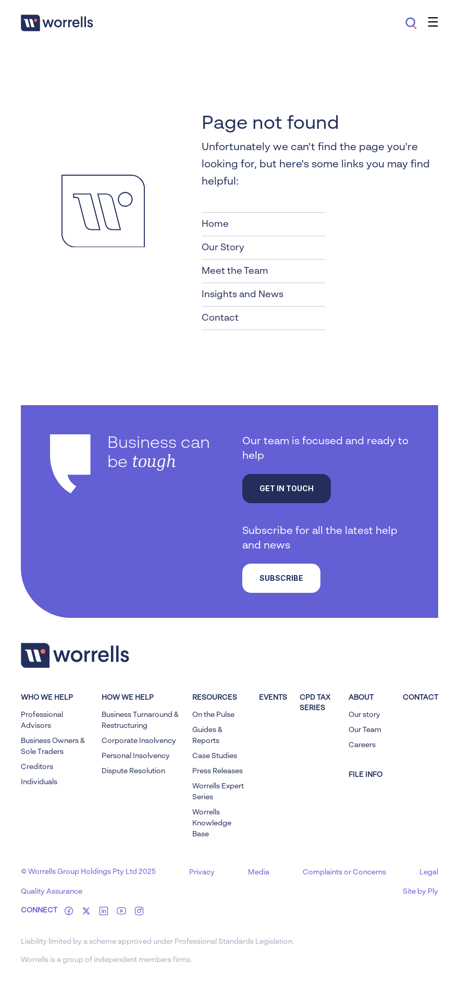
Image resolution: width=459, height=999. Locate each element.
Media (258, 872)
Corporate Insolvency (139, 741)
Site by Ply (420, 891)
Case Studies (214, 756)
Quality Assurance (51, 891)
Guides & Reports (207, 735)
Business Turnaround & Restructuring (140, 720)
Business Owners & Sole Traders (53, 746)
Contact (220, 318)
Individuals (39, 782)
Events (273, 697)
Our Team (365, 730)
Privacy (202, 872)
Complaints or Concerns (344, 872)
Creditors (37, 767)
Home (215, 224)
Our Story (223, 247)
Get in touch (286, 488)
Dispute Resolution (133, 771)
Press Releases (217, 771)
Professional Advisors (42, 720)
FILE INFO (365, 774)
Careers (362, 745)
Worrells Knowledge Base (211, 823)
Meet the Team (235, 271)
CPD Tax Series (315, 703)
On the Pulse (213, 714)
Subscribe (281, 578)
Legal (428, 872)
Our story (364, 714)
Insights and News (242, 294)
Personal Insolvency (136, 756)
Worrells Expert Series (218, 792)
